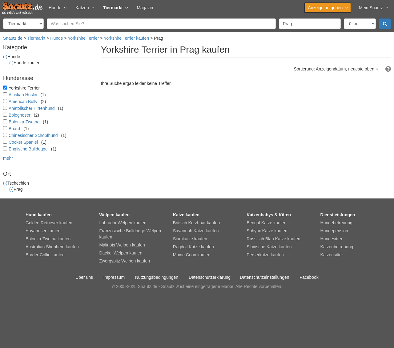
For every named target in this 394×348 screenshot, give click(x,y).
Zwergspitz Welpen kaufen (124, 260)
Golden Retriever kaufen (49, 222)
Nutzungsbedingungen (156, 277)
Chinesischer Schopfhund (33, 135)
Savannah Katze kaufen (196, 230)
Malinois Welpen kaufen (122, 244)
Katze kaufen (186, 214)
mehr (8, 158)
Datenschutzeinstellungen (264, 277)
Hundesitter (331, 238)
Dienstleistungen (337, 214)
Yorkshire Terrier (83, 38)
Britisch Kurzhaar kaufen (196, 222)
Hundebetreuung (336, 222)
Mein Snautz (373, 8)
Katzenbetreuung (336, 246)
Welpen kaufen (114, 214)
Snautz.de (12, 38)
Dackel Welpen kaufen (120, 252)
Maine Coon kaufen (191, 254)
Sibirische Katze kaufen (269, 246)
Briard (14, 128)
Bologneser (19, 115)
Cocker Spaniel (23, 142)
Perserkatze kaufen (265, 254)
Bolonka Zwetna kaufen (48, 238)
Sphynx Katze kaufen (267, 230)
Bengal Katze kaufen (266, 222)
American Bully (23, 101)
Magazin (145, 7)
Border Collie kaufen (45, 254)
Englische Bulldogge (28, 148)
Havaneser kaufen (43, 230)
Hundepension (334, 230)
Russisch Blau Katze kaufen (273, 238)
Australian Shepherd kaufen (52, 246)
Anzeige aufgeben (328, 8)
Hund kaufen (39, 214)
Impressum (114, 277)
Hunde (57, 8)
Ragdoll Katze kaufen (193, 246)
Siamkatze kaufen (190, 238)
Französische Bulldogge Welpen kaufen (130, 233)
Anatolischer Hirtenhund (31, 108)
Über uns (84, 277)
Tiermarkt (115, 8)
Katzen (84, 8)
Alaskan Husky (23, 94)
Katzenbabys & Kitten (269, 214)
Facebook (309, 277)
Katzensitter (331, 254)
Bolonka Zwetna (24, 121)
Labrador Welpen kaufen (122, 222)
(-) (5, 56)
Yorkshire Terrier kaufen (126, 38)
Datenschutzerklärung (210, 277)
